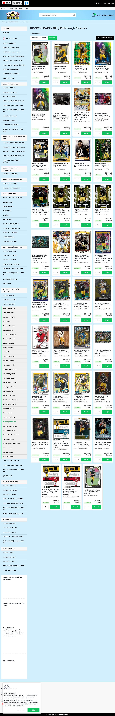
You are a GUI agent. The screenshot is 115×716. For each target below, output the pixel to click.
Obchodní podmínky (15, 8)
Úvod (3, 22)
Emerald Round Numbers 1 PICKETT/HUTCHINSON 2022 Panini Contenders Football (61, 444)
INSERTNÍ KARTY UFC (9, 532)
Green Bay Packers (9, 356)
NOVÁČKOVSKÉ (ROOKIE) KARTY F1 (14, 566)
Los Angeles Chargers (10, 382)
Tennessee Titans (9, 439)
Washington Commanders (12, 443)
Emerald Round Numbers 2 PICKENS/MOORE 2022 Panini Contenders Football (50, 492)
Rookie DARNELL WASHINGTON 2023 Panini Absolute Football (61, 211)
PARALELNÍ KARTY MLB (10, 490)
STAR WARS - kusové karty (11, 52)
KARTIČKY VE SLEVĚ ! (11, 38)
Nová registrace (109, 3)
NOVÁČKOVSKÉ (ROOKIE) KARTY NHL (13, 111)
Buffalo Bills (7, 321)
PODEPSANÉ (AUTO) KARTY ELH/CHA (11, 161)
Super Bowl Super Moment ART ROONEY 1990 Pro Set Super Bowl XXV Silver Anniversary (61, 116)
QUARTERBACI (7, 476)
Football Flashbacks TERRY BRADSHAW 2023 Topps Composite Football (81, 257)
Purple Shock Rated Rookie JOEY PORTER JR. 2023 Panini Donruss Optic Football (39, 305)
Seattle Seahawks (9, 430)
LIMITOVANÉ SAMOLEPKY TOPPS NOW (13, 130)
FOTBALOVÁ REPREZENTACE (11, 228)
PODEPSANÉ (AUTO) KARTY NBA (13, 268)
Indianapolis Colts (9, 365)
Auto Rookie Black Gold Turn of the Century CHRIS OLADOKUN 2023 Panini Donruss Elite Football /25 (81, 116)
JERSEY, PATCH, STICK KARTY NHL (13, 101)
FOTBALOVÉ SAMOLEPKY (10, 233)
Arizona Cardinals (9, 308)
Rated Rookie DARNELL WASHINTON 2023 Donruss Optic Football (81, 305)
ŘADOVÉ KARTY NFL (9, 295)
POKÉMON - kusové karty (11, 48)
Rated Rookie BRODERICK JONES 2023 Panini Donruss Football (82, 397)
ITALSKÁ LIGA (7, 211)
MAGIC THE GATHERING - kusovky (14, 65)
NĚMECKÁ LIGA (7, 219)
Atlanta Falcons (8, 313)
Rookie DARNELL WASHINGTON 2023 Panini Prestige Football (40, 352)
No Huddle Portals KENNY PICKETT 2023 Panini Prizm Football (82, 352)
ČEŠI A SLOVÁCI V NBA (10, 279)
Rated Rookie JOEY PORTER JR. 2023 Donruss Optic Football (61, 305)
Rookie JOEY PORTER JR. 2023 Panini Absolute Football (81, 211)
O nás (6, 8)
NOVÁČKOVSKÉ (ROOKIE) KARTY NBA (13, 274)
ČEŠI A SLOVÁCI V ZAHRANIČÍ (12, 198)
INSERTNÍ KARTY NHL (9, 96)
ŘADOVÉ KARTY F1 (8, 553)
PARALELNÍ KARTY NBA (10, 255)
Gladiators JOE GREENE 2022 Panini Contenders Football (61, 352)
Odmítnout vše (20, 710)
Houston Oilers (8, 452)
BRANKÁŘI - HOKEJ (9, 120)
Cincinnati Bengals (9, 334)
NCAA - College (8, 456)
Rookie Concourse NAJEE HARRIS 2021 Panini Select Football (40, 444)
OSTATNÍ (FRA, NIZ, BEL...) (11, 224)
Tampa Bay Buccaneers (11, 435)
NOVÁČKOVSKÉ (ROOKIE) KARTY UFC (13, 542)
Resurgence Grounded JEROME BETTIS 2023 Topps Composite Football (39, 257)
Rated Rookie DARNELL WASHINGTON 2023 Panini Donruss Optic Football (40, 211)
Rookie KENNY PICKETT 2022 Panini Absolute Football (39, 68)
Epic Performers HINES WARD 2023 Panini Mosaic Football (103, 305)
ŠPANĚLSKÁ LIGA (8, 206)
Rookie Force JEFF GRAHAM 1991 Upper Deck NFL (82, 165)
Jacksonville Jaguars (10, 369)
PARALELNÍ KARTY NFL (9, 300)
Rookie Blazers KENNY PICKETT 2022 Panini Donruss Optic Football (102, 115)
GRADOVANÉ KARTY (9, 43)
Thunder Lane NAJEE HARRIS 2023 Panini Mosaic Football (101, 397)
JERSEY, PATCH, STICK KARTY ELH (13, 156)
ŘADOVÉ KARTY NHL (9, 88)
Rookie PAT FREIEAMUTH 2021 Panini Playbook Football (60, 165)
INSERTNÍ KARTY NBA (9, 260)
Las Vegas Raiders (9, 378)
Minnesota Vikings (9, 395)
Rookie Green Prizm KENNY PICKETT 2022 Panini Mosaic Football (81, 68)
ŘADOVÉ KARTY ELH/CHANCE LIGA (14, 143)
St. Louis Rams (7, 448)
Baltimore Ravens (9, 317)
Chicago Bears (8, 330)
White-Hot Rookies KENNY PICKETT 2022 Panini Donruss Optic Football (103, 444)
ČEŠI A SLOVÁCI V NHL (10, 116)
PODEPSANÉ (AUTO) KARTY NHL (13, 105)
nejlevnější (35, 37)
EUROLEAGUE (7, 283)
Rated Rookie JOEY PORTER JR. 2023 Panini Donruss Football (60, 397)
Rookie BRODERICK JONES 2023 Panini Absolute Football (103, 211)
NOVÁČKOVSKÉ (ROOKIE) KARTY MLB (13, 508)
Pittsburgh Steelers (9, 422)
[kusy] (35, 82)
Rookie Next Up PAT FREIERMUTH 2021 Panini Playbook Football (39, 165)
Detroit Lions (7, 352)
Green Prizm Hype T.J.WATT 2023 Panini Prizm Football (101, 165)
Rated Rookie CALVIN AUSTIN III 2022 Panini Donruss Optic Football (81, 444)
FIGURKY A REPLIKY (9, 78)
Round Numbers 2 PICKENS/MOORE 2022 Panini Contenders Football (70, 492)
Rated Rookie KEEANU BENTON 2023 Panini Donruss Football (39, 397)
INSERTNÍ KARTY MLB (9, 494)
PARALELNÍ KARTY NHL (10, 92)
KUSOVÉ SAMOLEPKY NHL (11, 125)
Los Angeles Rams (9, 387)
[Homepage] (1, 8)
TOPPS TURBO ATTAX (9, 570)
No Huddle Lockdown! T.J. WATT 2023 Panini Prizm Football (103, 352)
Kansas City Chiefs (9, 374)
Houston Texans (8, 361)
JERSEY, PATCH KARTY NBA (11, 264)
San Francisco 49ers (10, 426)
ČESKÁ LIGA (6, 215)
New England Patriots (10, 400)
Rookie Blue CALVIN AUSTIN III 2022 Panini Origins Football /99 (102, 68)
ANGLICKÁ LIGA (8, 202)
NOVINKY (6, 33)
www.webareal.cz (64, 714)
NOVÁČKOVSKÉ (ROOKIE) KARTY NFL (13, 470)
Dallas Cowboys (8, 343)
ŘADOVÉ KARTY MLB (9, 486)
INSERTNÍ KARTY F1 (8, 561)
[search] (74, 15)
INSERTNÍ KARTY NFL (13, 22)
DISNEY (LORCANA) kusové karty (13, 56)
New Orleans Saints (9, 404)
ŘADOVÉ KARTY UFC (9, 523)
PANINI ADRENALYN (9, 237)
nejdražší (43, 37)
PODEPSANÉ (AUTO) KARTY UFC (13, 537)
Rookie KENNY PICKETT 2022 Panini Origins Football (39, 115)
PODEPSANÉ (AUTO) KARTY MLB (13, 503)
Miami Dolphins (8, 391)
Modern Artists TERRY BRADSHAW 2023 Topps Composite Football (60, 257)
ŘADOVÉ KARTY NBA (9, 251)
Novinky (25, 8)
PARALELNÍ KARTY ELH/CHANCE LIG (14, 147)
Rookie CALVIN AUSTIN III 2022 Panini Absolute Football (92, 491)
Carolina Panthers (9, 326)
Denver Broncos (8, 348)
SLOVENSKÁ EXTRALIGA (10, 174)
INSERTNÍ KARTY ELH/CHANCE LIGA (14, 151)
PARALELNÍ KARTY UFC (10, 528)
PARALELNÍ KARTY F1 (9, 557)
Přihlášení (98, 3)
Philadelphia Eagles (9, 417)
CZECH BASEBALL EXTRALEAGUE (13, 514)
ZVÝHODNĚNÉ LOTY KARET (11, 74)
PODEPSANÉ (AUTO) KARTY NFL (13, 465)
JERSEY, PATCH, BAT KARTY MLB (13, 499)
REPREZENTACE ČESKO (10, 184)
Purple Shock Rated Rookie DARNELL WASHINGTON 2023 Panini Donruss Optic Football (103, 257)
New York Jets (7, 413)
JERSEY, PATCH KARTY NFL (11, 461)
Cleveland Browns (9, 339)
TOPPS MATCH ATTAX (10, 241)
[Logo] (13, 15)
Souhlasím (33, 710)
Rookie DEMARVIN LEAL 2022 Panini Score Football (60, 68)
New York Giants (8, 408)
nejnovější (52, 37)
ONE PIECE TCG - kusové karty (12, 61)
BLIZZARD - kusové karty (11, 69)
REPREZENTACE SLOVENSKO (11, 188)
